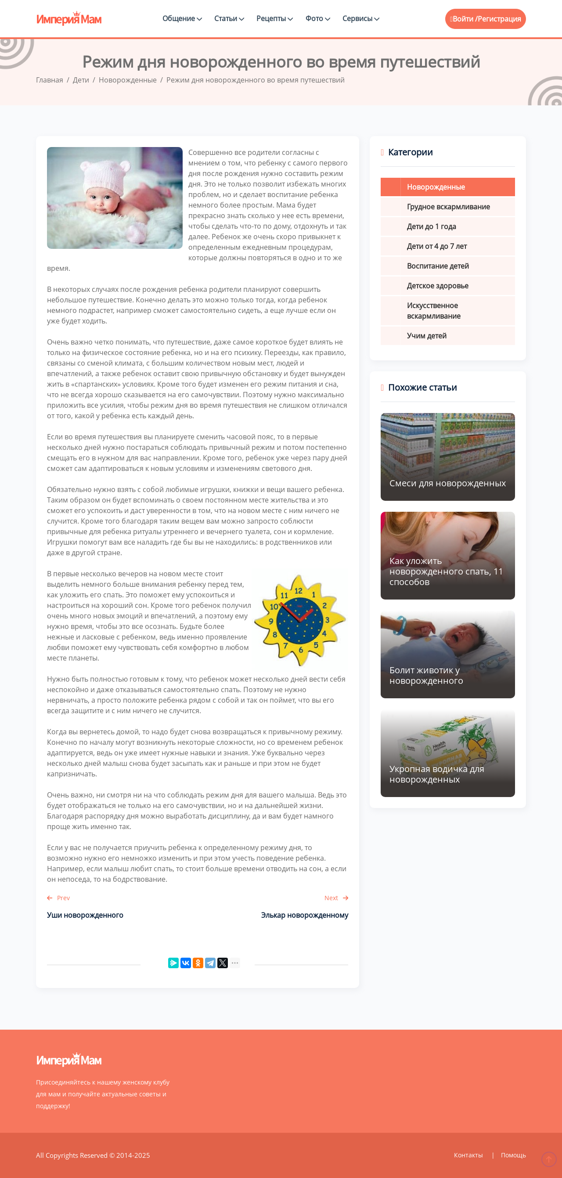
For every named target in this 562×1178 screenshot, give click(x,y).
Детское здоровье (437, 286)
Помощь (513, 1155)
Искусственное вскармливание (434, 311)
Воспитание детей (438, 266)
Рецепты (274, 18)
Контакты (469, 1155)
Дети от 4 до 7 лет (437, 246)
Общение (182, 18)
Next (336, 898)
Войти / (464, 19)
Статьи (229, 18)
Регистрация (499, 19)
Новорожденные (436, 187)
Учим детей (427, 336)
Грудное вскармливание (448, 207)
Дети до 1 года (431, 226)
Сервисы (360, 18)
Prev (58, 898)
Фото (318, 18)
